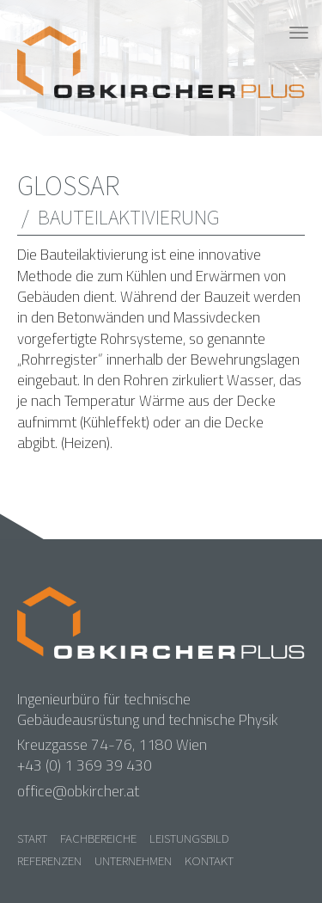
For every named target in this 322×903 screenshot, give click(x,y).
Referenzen (49, 860)
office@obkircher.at (78, 791)
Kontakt (209, 860)
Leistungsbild (189, 838)
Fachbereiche (98, 838)
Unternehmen (133, 860)
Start (32, 838)
